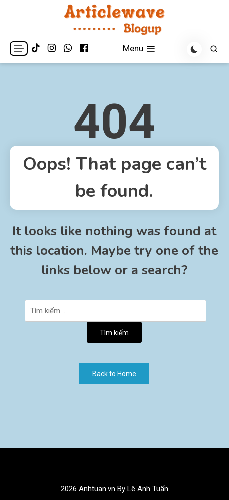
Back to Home (114, 374)
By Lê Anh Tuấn (143, 488)
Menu (139, 49)
